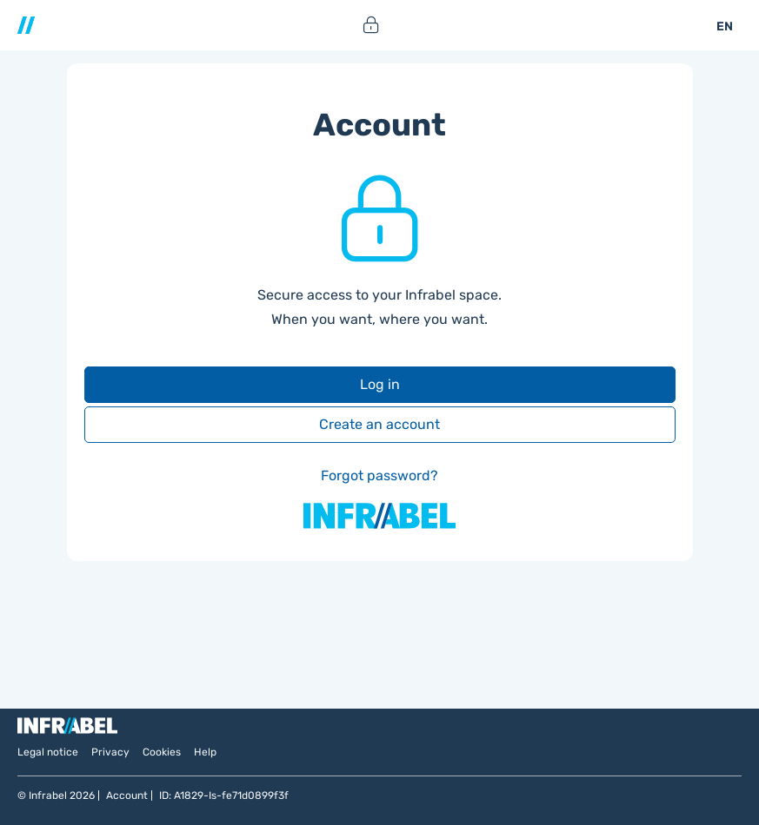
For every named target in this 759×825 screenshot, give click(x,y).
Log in (380, 384)
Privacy (110, 752)
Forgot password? (379, 475)
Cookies (162, 752)
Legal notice (47, 752)
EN (724, 26)
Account (127, 795)
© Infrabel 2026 (56, 795)
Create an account (379, 424)
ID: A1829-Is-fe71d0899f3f (224, 795)
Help (205, 752)
